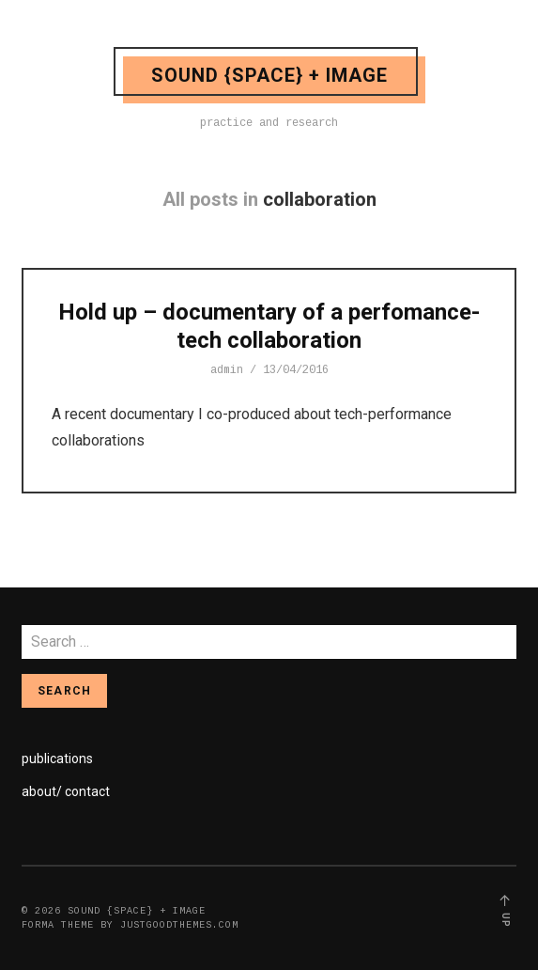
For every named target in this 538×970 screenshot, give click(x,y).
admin (226, 370)
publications (57, 758)
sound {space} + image (269, 75)
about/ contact (66, 791)
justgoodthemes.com (179, 925)
